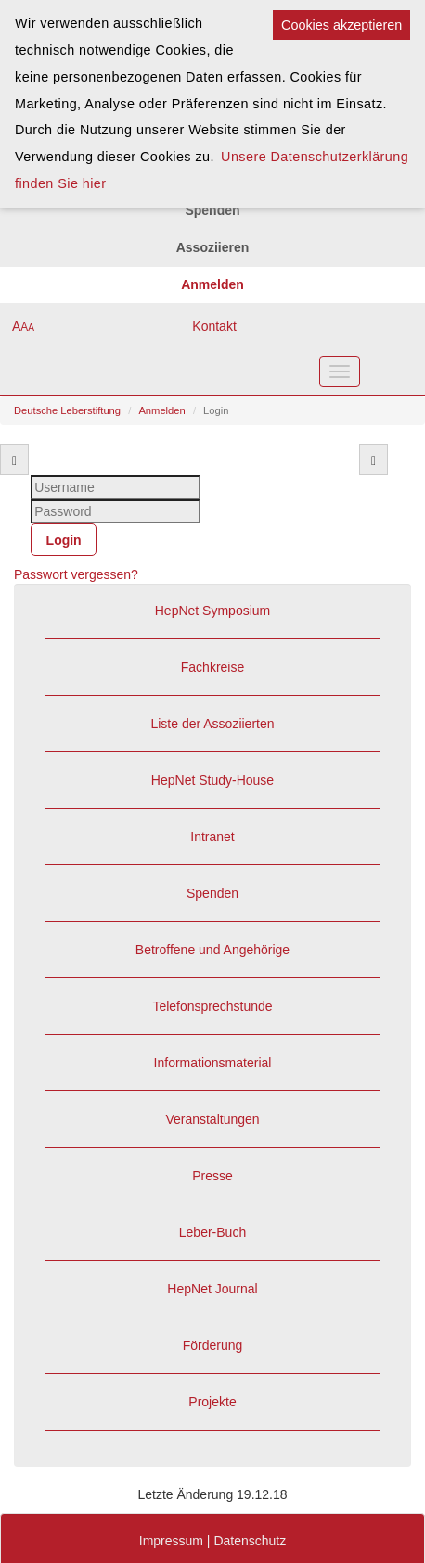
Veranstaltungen (212, 1119)
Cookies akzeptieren (341, 25)
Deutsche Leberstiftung (67, 410)
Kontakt (214, 326)
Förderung (213, 1345)
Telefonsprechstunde (212, 1006)
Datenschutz (249, 1540)
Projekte (212, 1401)
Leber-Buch (212, 1232)
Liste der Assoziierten (212, 723)
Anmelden (161, 410)
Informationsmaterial (213, 1062)
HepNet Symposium (213, 610)
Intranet (212, 836)
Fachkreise (212, 667)
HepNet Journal (212, 1288)
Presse (212, 1175)
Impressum (171, 1540)
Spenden (212, 893)
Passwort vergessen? (76, 574)
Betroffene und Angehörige (212, 949)
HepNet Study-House (212, 780)
